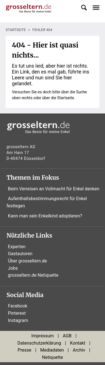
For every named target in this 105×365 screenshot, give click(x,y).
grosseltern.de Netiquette (33, 275)
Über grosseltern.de (27, 261)
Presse (24, 350)
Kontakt (77, 343)
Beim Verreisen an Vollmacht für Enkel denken (53, 188)
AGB (67, 335)
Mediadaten (52, 350)
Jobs (13, 268)
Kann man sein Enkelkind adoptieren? (45, 216)
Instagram (18, 320)
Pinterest (17, 313)
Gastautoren (20, 253)
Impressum (42, 335)
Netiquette (52, 357)
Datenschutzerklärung (39, 343)
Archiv (79, 350)
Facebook (17, 306)
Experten (16, 246)
